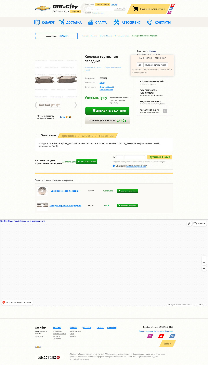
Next (75, 105)
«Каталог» (63, 36)
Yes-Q (102, 83)
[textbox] (100, 9)
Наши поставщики (59, 333)
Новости (73, 336)
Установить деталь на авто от (107, 120)
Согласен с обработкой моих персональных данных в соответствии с (131, 166)
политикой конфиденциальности (136, 166)
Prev (36, 105)
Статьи (72, 333)
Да (140, 65)
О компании (57, 331)
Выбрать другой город (155, 65)
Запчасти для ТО (75, 331)
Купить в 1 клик (160, 157)
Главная (85, 36)
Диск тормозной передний (65, 190)
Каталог (94, 36)
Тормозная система (122, 36)
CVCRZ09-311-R (99, 13)
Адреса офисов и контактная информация (156, 331)
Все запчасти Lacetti (93, 67)
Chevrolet (75, 11)
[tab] (48, 135)
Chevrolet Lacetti (106, 36)
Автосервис (57, 338)
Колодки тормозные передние (65, 205)
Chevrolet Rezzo (106, 90)
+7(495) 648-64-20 (166, 327)
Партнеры (56, 336)
